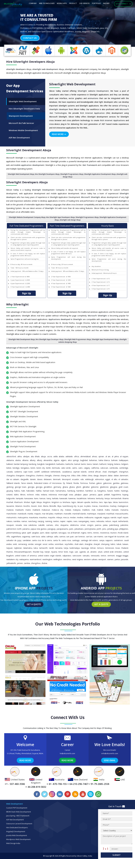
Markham (58, 513)
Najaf (119, 517)
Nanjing (41, 521)
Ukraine (93, 552)
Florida (76, 483)
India (37, 494)
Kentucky (99, 498)
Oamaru (49, 525)
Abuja (43, 456)
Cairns (74, 468)
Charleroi (40, 475)
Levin (40, 506)
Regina (83, 532)
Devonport (66, 479)
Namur (24, 521)
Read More (59, 134)
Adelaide (69, 456)
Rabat (47, 532)
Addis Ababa (58, 456)
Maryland (101, 513)
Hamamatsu (61, 491)
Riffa (8, 536)
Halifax (39, 491)
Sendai (30, 544)
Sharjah (97, 544)
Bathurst (103, 464)
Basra (89, 464)
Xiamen (110, 559)
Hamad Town (48, 491)
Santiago (76, 540)
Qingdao (35, 532)
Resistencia (104, 532)
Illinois (22, 494)
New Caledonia (30, 525)
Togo (71, 552)
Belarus (117, 464)
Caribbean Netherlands (51, 471)
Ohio (57, 525)
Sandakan (27, 540)
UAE (76, 552)
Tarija (66, 548)
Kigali (33, 502)
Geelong (9, 487)
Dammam (124, 475)
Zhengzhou (35, 563)
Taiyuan (9, 548)
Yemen (20, 563)
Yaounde (124, 559)
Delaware (48, 479)
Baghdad (84, 460)
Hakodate (30, 491)
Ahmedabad (85, 456)
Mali (93, 510)
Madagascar (123, 506)
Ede (82, 479)
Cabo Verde (66, 468)
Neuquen (10, 525)
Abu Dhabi (35, 456)
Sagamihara (16, 536)
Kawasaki (63, 498)
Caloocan (104, 468)
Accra (49, 456)
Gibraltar (86, 487)
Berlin (48, 468)
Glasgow (113, 487)
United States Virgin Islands (49, 555)
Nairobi (113, 517)
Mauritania (33, 517)
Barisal (77, 464)
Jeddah (107, 494)
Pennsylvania (90, 529)
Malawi (68, 510)
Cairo (80, 468)
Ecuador (75, 479)
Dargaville (25, 479)
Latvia (115, 502)
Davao (39, 479)
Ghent (78, 487)
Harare (110, 491)
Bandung (32, 464)
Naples (69, 521)
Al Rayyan (124, 456)
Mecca (66, 517)
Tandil (51, 548)
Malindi (100, 510)
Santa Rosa (66, 540)
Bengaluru (25, 468)
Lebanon (18, 506)
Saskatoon (118, 540)
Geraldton (48, 487)
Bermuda (56, 468)
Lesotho (26, 506)
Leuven (34, 506)
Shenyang (105, 544)
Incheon (30, 494)
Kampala (19, 498)
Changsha (10, 475)
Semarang (22, 544)
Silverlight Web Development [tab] (23, 101)
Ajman (101, 456)
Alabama (10, 460)
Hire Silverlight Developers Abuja (47, 174)
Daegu (96, 475)
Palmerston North (13, 529)
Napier (62, 521)
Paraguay (52, 529)
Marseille (67, 513)
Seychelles (69, 544)
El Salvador (123, 479)
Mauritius (43, 517)
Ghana (65, 487)
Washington (47, 559)
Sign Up (26, 293)
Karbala (55, 498)
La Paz (80, 506)
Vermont (111, 555)
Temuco (100, 548)
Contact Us (30, 38)
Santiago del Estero (89, 540)
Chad (104, 471)
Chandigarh (112, 471)
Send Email (109, 760)
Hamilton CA (90, 491)
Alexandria (48, 460)
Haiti (23, 491)
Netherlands (123, 521)
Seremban (59, 544)
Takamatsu (27, 548)
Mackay (113, 506)
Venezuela (95, 555)
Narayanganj (83, 521)
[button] (10, 25)
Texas (117, 548)
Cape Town (28, 471)
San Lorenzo (80, 536)
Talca (36, 548)
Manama (124, 510)
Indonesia (53, 494)
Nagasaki (98, 517)
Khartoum (18, 502)
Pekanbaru (78, 529)
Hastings (124, 491)
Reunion (113, 532)
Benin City (41, 468)
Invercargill (62, 494)
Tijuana (54, 552)
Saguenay (26, 536)
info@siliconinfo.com (109, 753)
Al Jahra (115, 456)
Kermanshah (116, 498)
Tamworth (43, 548)
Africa (76, 456)
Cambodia (113, 468)
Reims (89, 532)
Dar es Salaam (12, 479)
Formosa (84, 483)
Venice (103, 555)
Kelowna (91, 498)
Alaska (18, 460)
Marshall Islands (79, 513)
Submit (116, 855)
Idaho (16, 494)
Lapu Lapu (108, 502)
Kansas (42, 498)
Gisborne (94, 487)
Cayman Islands (80, 471)
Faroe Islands (27, 483)
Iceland (9, 494)
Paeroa (98, 525)
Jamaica (93, 494)
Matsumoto (11, 517)
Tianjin (47, 552)
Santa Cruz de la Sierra (42, 540)
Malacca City (57, 510)
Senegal (38, 544)
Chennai (56, 475)
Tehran (93, 548)
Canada (9, 471)
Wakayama (24, 559)
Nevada (19, 525)
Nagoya (106, 517)
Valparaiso (66, 555)
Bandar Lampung (21, 464)
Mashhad (110, 513)
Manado (115, 510)
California (95, 468)
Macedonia (104, 506)
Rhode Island (123, 532)
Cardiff (37, 471)
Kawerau (72, 498)
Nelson (108, 521)
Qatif (29, 532)
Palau (105, 525)
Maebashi (19, 510)
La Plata (87, 506)
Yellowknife (11, 563)
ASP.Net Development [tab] (19, 137)
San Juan (70, 536)
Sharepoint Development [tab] (21, 116)
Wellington (57, 559)
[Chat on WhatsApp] (98, 794)
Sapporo (109, 540)
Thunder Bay (38, 552)
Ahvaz (94, 456)
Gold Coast (123, 487)
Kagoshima (116, 494)
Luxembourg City (69, 506)
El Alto (114, 479)
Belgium (124, 464)
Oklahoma (74, 525)
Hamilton (80, 491)
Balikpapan (123, 460)
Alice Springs (73, 460)
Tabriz (112, 544)
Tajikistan (18, 548)
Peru (104, 529)
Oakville (41, 525)
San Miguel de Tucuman (114, 536)
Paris (71, 529)
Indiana (44, 494)
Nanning (48, 521)
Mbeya (59, 517)
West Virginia (77, 559)
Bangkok (41, 464)
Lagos (73, 502)
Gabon (99, 483)
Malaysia (76, 510)
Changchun (123, 471)
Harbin (117, 491)
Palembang (114, 525)
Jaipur (85, 494)
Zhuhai (44, 563)
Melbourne (88, 517)
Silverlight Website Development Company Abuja (27, 217)
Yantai (117, 559)
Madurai (9, 510)
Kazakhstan (81, 498)
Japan (100, 494)
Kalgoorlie (10, 498)
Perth (99, 529)
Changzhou (30, 475)
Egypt (107, 479)
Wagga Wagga (122, 555)
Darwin (33, 479)
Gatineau (124, 483)
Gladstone (104, 487)
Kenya (107, 498)
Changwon (20, 475)
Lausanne (10, 506)
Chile (78, 475)
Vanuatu (86, 555)
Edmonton (99, 479)
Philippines (123, 529)
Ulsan (100, 552)
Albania (25, 460)
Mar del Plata (47, 513)
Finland (69, 483)
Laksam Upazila (83, 502)
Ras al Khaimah (74, 532)
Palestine (124, 525)
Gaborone (107, 483)
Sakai (43, 536)
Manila (30, 513)
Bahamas (93, 460)
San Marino (98, 536)
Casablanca (67, 471)
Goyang (9, 491)
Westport (102, 559)
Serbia (51, 544)
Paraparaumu (62, 529)
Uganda (82, 552)
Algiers (63, 460)
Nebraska (100, 521)
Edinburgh (89, 479)
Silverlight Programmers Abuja (87, 217)
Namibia (16, 521)
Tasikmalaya (74, 548)
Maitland (36, 510)
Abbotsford (11, 456)
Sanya (101, 540)
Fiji (64, 483)
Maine (28, 510)
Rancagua (62, 532)
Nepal (114, 521)
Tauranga (85, 548)
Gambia (116, 483)
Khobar (27, 502)
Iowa (71, 494)
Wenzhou (67, 559)
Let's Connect (123, 4)
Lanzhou (94, 502)
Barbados (60, 464)
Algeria (56, 460)
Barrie (83, 464)
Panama (26, 529)
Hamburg (71, 491)
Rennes (96, 532)
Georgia (31, 487)
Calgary (87, 468)
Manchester (11, 513)
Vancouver (77, 555)
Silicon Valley (82, 856)
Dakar (110, 475)
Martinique (91, 513)
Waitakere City (12, 559)
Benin (33, 468)
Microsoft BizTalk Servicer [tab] (21, 123)
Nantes (56, 521)
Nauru (92, 521)
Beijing (110, 464)
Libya (59, 506)
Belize (8, 468)
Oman (82, 525)
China (90, 475)
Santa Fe (56, 540)
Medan (73, 517)
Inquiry (106, 3)
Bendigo (16, 468)
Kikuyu (39, 502)
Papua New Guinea (38, 529)
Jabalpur (78, 494)
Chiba (73, 475)
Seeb (15, 544)
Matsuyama (23, 517)
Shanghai (88, 544)
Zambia (27, 563)
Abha (19, 456)
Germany (57, 487)
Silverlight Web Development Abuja (21, 174)
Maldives (86, 510)
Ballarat (9, 464)
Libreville (52, 506)
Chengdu (48, 475)
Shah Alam (78, 544)
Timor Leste (63, 552)
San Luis (89, 536)
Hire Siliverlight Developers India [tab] (24, 108)
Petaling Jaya (112, 529)
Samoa (62, 536)
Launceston (123, 502)
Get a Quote (34, 604)
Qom (42, 532)
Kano (36, 498)
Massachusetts (121, 513)
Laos (101, 502)
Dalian (116, 475)
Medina (80, 517)
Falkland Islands (13, 483)
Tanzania (58, 548)
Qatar (24, 532)
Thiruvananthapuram (23, 552)
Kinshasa (66, 502)
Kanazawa (28, 498)
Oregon (90, 525)
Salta (56, 536)
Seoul (45, 544)
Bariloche (69, 464)
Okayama (64, 525)
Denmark (57, 479)
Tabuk (119, 544)
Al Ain (107, 456)
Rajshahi (54, 532)
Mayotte (51, 517)
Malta (107, 510)
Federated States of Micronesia (48, 483)
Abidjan (26, 456)
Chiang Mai (65, 475)
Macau (95, 506)
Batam (95, 464)
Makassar (46, 510)
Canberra (18, 471)
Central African (94, 471)
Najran (125, 517)
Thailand (124, 548)
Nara (75, 521)
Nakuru (9, 521)
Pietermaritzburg (13, 532)
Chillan (84, 475)
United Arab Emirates (113, 552)
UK (88, 552)
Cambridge (123, 468)
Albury (39, 460)
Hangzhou (101, 491)
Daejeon (103, 475)
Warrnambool (35, 559)
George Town (20, 487)
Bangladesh (50, 464)
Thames (9, 552)
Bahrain (114, 460)
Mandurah (22, 513)
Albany (32, 460)
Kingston (46, 502)
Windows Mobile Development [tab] (23, 130)
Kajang (125, 494)
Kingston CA (57, 502)
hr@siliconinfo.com (67, 753)
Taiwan (125, 544)
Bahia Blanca (104, 460)
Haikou (17, 491)
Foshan (92, 483)
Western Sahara (90, 559)
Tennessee (109, 548)
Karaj (49, 498)
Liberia (45, 506)
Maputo (37, 513)
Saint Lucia (35, 536)
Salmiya (49, 536)
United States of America (26, 555)
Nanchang (32, 521)
